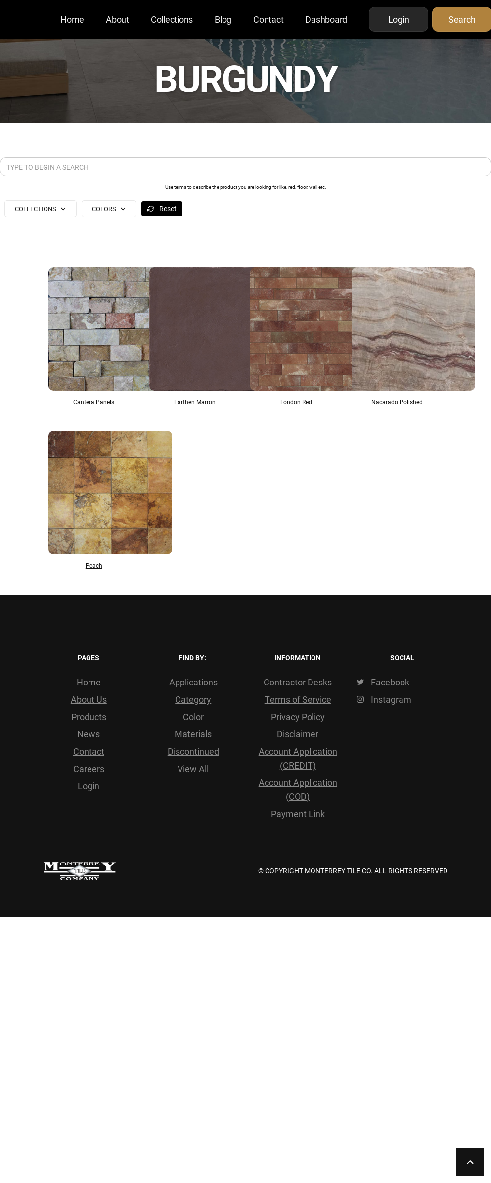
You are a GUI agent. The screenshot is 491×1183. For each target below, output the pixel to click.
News (88, 734)
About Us (89, 699)
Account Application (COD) (298, 789)
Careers (88, 768)
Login (88, 786)
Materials (193, 734)
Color (193, 717)
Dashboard (326, 19)
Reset (168, 208)
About (117, 19)
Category (193, 699)
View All (193, 768)
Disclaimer (297, 734)
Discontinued (193, 751)
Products (88, 717)
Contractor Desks (298, 682)
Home (72, 19)
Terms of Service (298, 699)
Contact (268, 19)
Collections (172, 19)
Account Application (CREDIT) (298, 758)
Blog (223, 19)
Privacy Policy (298, 717)
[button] (40, 208)
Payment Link (298, 813)
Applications (193, 682)
